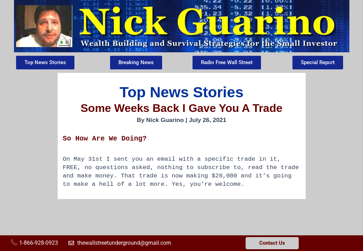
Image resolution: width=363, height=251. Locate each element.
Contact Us (272, 243)
